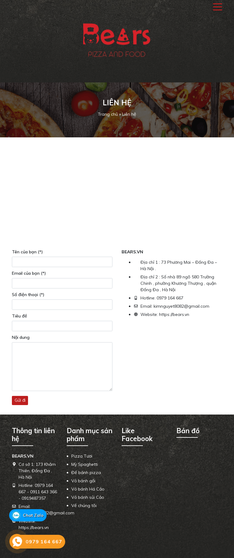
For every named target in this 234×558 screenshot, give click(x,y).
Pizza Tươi (81, 456)
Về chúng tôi (84, 505)
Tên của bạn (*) (27, 252)
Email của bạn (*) (29, 273)
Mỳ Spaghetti (84, 464)
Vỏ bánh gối (83, 481)
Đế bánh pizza (86, 472)
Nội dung (21, 337)
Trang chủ (108, 114)
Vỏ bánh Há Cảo (88, 489)
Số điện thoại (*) (28, 294)
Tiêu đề (19, 316)
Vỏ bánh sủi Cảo (87, 497)
